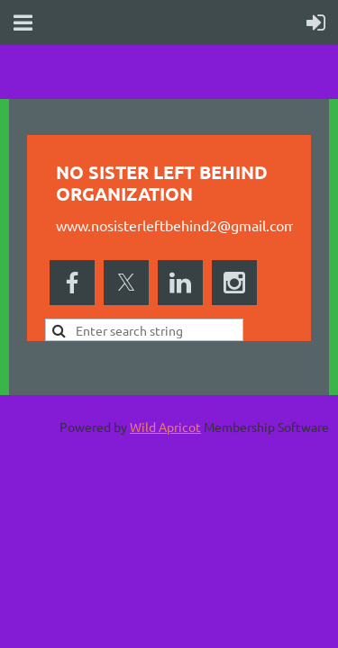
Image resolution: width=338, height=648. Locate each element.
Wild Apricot (165, 426)
